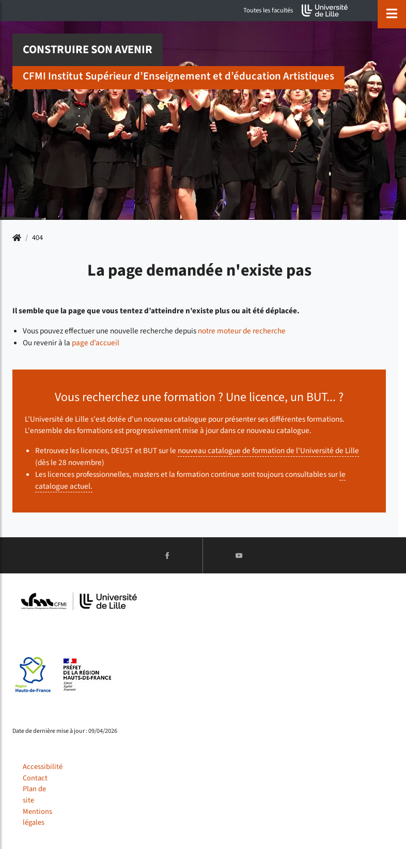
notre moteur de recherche (242, 331)
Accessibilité (43, 766)
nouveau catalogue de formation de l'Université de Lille (268, 450)
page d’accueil (95, 342)
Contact (35, 778)
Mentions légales (37, 817)
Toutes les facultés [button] (268, 10)
